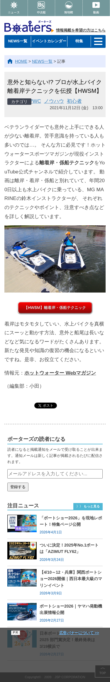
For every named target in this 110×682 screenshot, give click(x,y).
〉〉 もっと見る (88, 506)
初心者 (74, 101)
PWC (35, 101)
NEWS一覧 (17, 41)
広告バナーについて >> (79, 633)
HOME (21, 61)
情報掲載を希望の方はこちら (81, 30)
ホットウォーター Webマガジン (60, 373)
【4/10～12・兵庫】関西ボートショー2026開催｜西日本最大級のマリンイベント (71, 579)
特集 (79, 41)
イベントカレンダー (49, 41)
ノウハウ (54, 101)
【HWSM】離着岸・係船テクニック (55, 307)
